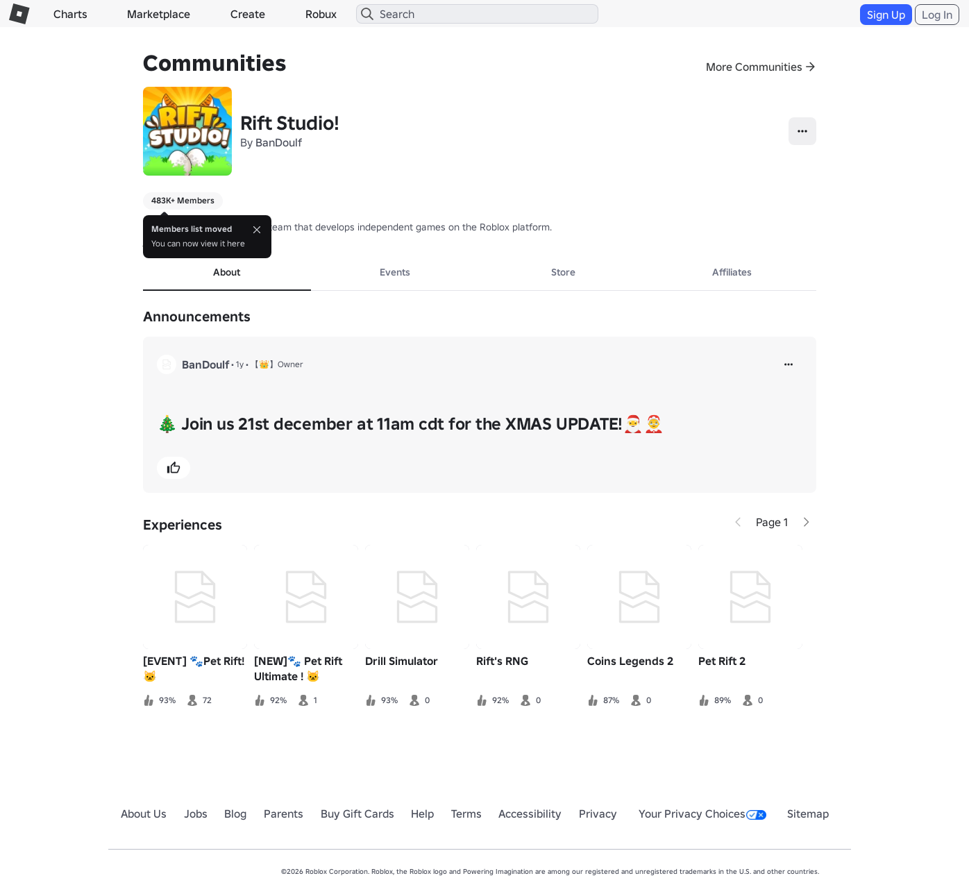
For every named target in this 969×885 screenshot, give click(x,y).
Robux (321, 14)
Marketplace (158, 14)
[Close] (257, 230)
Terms (466, 813)
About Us (144, 813)
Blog (235, 813)
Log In (937, 15)
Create (247, 14)
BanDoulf (278, 142)
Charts (70, 14)
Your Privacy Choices (702, 813)
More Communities (754, 66)
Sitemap (808, 813)
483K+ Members (182, 200)
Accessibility (530, 813)
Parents (283, 813)
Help (422, 813)
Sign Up (886, 15)
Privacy (598, 813)
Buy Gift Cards (357, 813)
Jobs (196, 813)
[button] (173, 468)
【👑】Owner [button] (277, 364)
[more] (788, 364)
